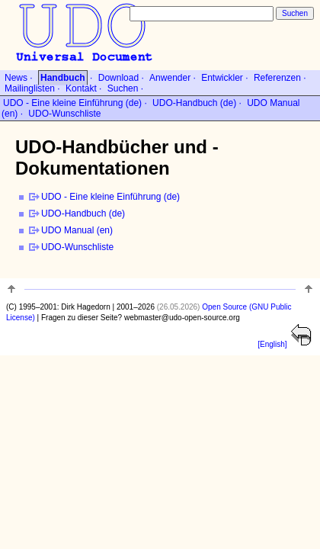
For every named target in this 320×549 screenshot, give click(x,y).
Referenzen (277, 77)
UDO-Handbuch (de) (194, 103)
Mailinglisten (30, 88)
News (16, 77)
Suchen (123, 88)
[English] (272, 344)
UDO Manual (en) (77, 230)
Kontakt (81, 88)
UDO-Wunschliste (64, 113)
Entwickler (222, 77)
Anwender (169, 77)
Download (118, 77)
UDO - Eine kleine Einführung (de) (72, 103)
